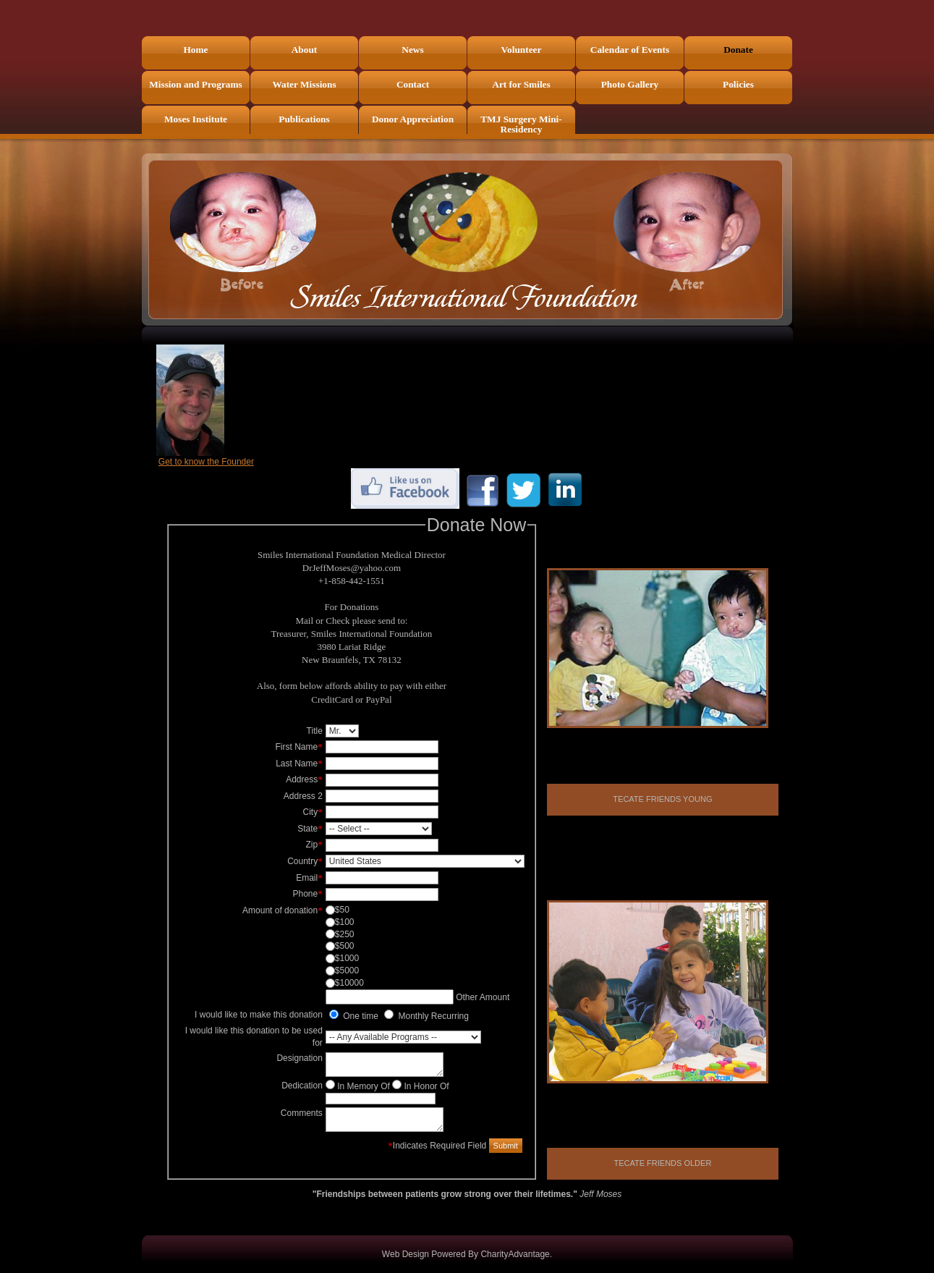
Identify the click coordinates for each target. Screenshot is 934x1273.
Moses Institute (195, 119)
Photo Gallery (630, 84)
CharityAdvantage (514, 1254)
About (305, 49)
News (412, 49)
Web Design (405, 1254)
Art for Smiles (521, 84)
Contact (412, 84)
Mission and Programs (195, 84)
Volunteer (521, 49)
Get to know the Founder (206, 462)
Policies (738, 84)
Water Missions (304, 84)
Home (195, 49)
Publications (304, 119)
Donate (738, 49)
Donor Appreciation (413, 119)
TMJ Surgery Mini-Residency (521, 124)
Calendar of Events (629, 49)
